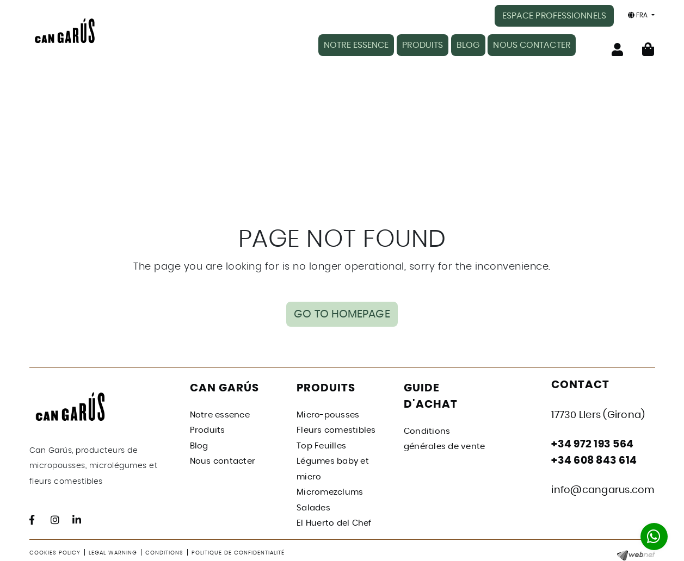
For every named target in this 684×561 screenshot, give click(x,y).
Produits (207, 429)
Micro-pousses (328, 413)
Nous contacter (223, 460)
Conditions (164, 550)
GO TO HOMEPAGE (342, 307)
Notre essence (220, 413)
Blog (199, 444)
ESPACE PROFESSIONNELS (554, 15)
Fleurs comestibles (336, 429)
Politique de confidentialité (238, 550)
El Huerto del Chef (334, 522)
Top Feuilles (321, 444)
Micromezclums (330, 491)
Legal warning (113, 550)
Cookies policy (55, 550)
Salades (313, 506)
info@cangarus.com (603, 488)
